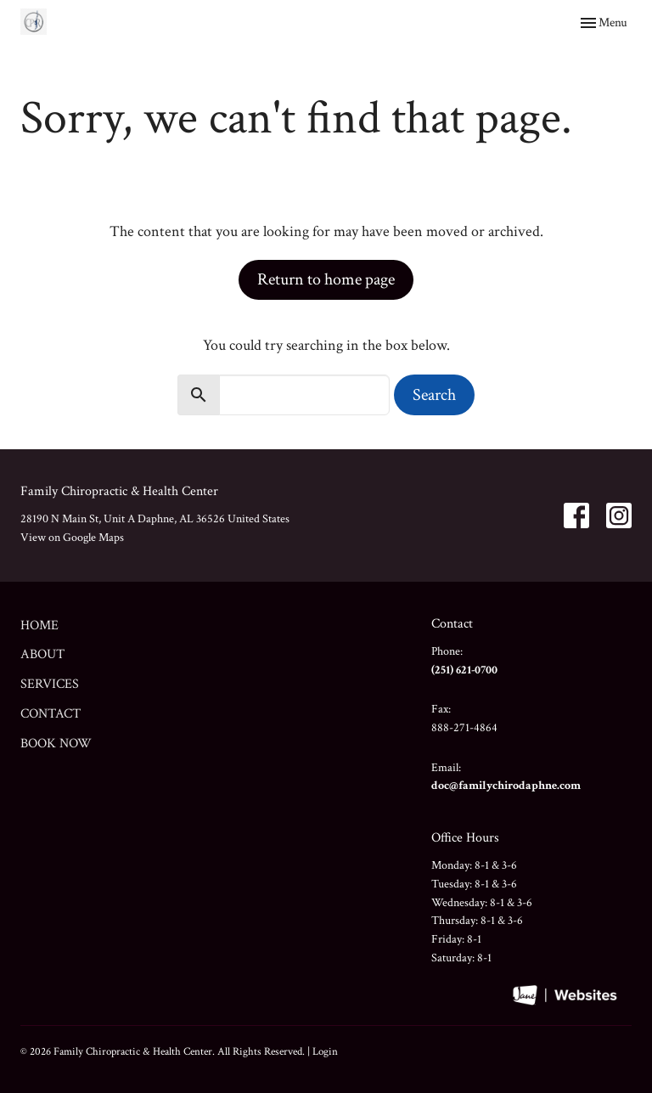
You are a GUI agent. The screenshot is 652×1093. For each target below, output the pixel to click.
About (42, 654)
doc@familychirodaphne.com (506, 785)
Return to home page (326, 279)
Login (325, 1052)
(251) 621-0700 (464, 670)
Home (39, 625)
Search (434, 395)
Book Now (56, 743)
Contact (50, 714)
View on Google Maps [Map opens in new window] (72, 537)
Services (49, 684)
